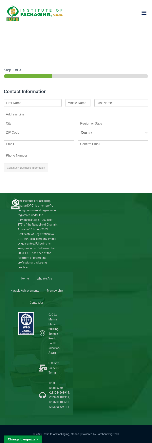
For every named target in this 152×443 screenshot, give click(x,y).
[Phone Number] (76, 155)
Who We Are (44, 278)
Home (25, 278)
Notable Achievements (25, 290)
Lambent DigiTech (108, 434)
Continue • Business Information (26, 167)
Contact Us (37, 302)
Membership (55, 290)
